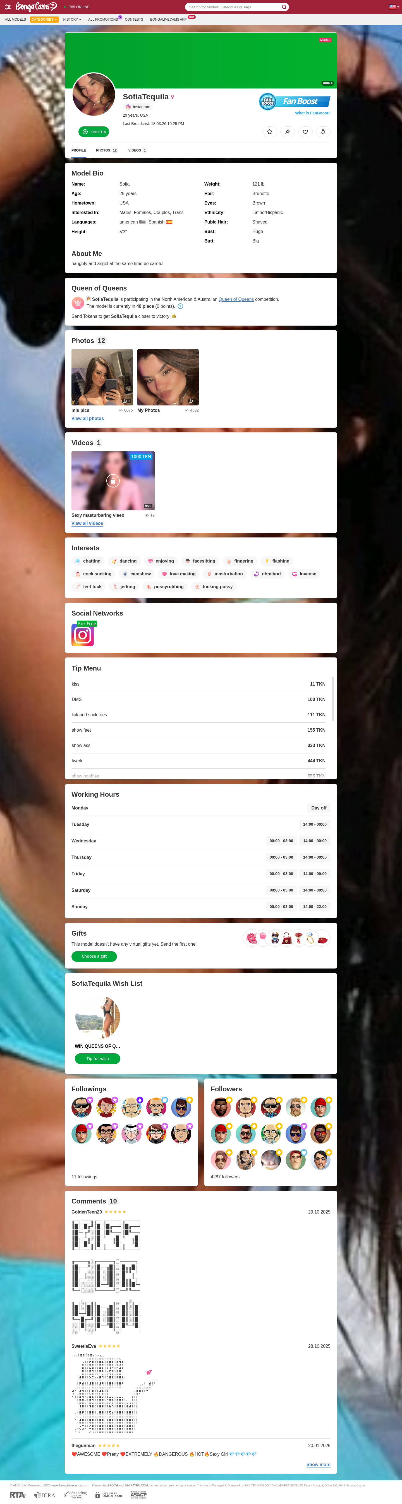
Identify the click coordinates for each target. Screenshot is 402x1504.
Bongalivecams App (170, 18)
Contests (134, 19)
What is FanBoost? (313, 113)
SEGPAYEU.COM (136, 1485)
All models (15, 19)
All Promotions (104, 18)
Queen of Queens (236, 299)
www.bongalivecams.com (70, 1485)
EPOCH (112, 1485)
